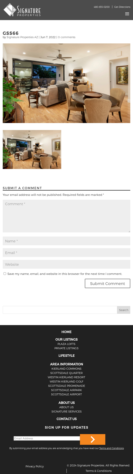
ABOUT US (67, 403)
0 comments (66, 37)
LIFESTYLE (67, 355)
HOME (66, 332)
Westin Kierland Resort (66, 377)
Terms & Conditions (99, 470)
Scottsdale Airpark (66, 390)
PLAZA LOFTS (66, 344)
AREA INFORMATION (66, 364)
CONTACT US (67, 419)
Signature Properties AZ (22, 37)
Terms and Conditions (111, 448)
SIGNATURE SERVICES (66, 411)
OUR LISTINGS (66, 339)
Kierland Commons (66, 368)
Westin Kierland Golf (66, 381)
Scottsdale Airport (66, 394)
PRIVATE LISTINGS (66, 348)
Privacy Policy (35, 466)
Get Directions (122, 6)
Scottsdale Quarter (66, 373)
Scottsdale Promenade (66, 385)
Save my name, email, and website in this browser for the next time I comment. (64, 273)
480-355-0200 (102, 6)
